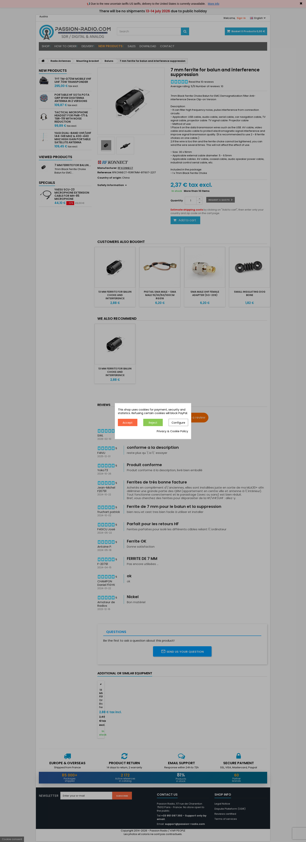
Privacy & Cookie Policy (172, 431)
